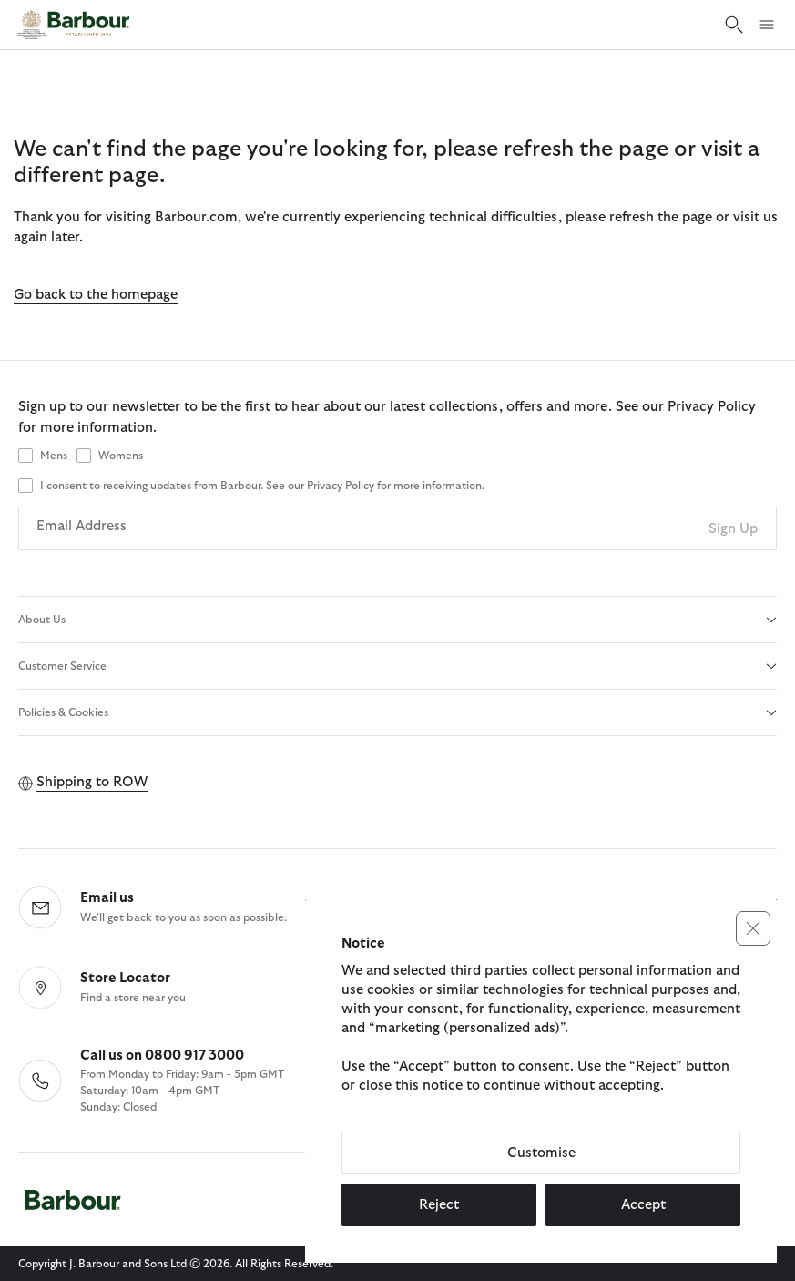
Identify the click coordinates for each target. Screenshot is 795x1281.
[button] (753, 928)
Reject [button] (439, 1205)
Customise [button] (541, 1153)
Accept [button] (643, 1205)
